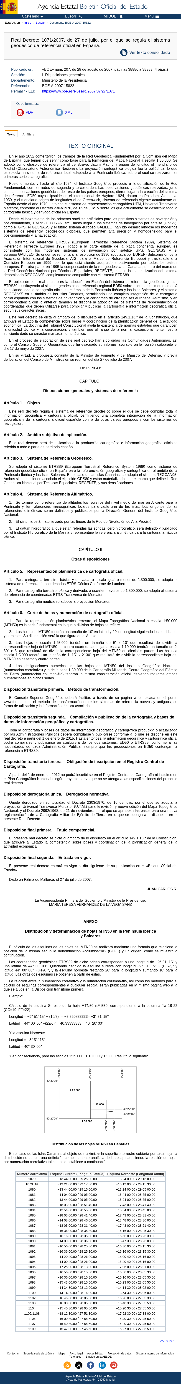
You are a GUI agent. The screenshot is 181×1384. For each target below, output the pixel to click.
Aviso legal (76, 1353)
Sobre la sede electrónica (38, 1353)
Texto (11, 134)
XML (68, 112)
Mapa (62, 1353)
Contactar (13, 1353)
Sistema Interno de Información (155, 1353)
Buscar (40, 22)
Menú (152, 16)
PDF (29, 112)
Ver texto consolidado (149, 52)
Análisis (28, 134)
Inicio (27, 22)
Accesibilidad (95, 1353)
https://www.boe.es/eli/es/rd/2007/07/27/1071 (78, 91)
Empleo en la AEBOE (99, 1356)
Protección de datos (119, 1353)
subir (170, 1341)
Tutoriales (75, 1356)
